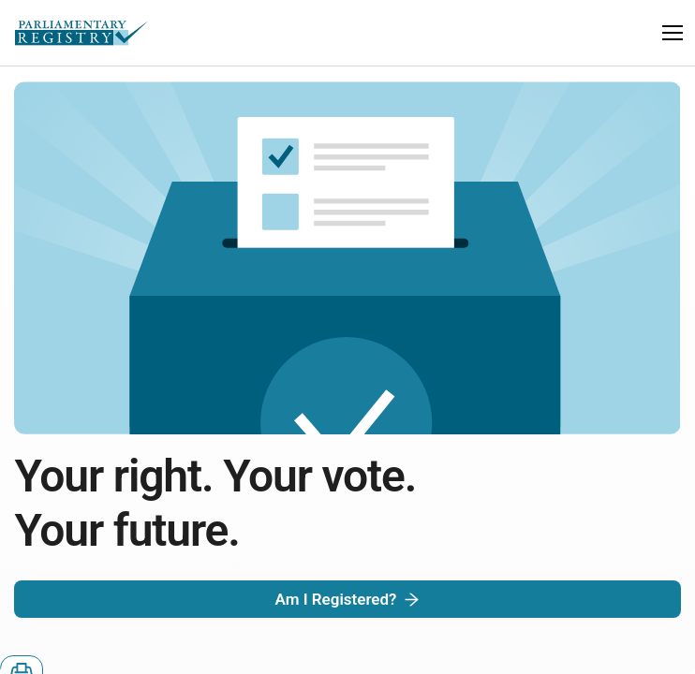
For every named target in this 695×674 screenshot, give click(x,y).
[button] (672, 32)
